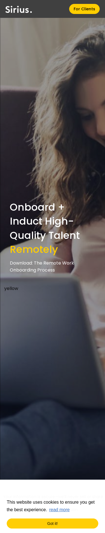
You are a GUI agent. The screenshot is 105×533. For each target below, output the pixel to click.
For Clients (84, 9)
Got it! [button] (52, 523)
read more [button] (59, 509)
